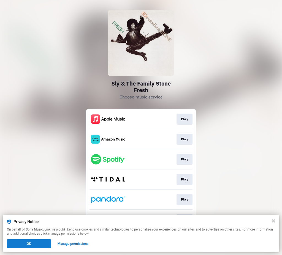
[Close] (273, 220)
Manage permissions (73, 244)
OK (29, 244)
